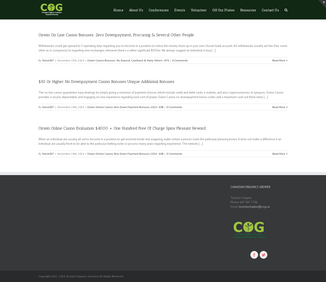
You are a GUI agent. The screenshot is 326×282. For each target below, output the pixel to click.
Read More (278, 60)
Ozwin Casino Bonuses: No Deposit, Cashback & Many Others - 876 (128, 60)
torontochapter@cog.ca (254, 207)
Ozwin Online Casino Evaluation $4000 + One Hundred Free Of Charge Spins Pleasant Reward (122, 128)
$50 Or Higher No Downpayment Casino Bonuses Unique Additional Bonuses (106, 81)
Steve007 (48, 60)
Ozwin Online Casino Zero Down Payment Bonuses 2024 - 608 (125, 107)
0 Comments (180, 60)
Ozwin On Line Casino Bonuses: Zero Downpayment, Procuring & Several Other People (116, 34)
